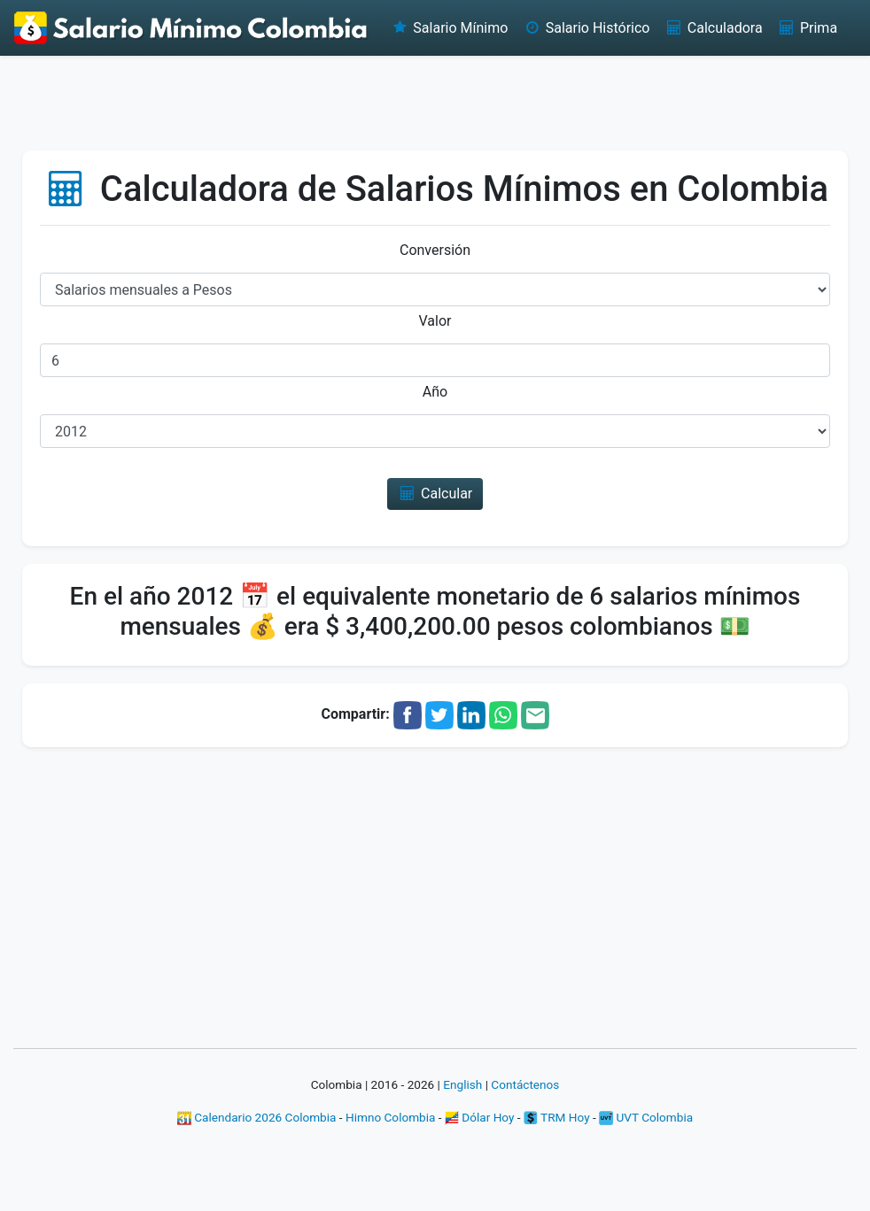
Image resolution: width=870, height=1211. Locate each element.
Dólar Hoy (480, 1117)
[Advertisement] (435, 102)
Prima (807, 27)
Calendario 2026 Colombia (257, 1117)
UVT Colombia (646, 1117)
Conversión (435, 250)
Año (435, 391)
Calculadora (713, 27)
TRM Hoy (557, 1117)
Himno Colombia (390, 1117)
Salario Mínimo (449, 27)
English (462, 1084)
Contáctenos (525, 1084)
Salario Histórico (585, 27)
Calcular (435, 493)
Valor (435, 320)
